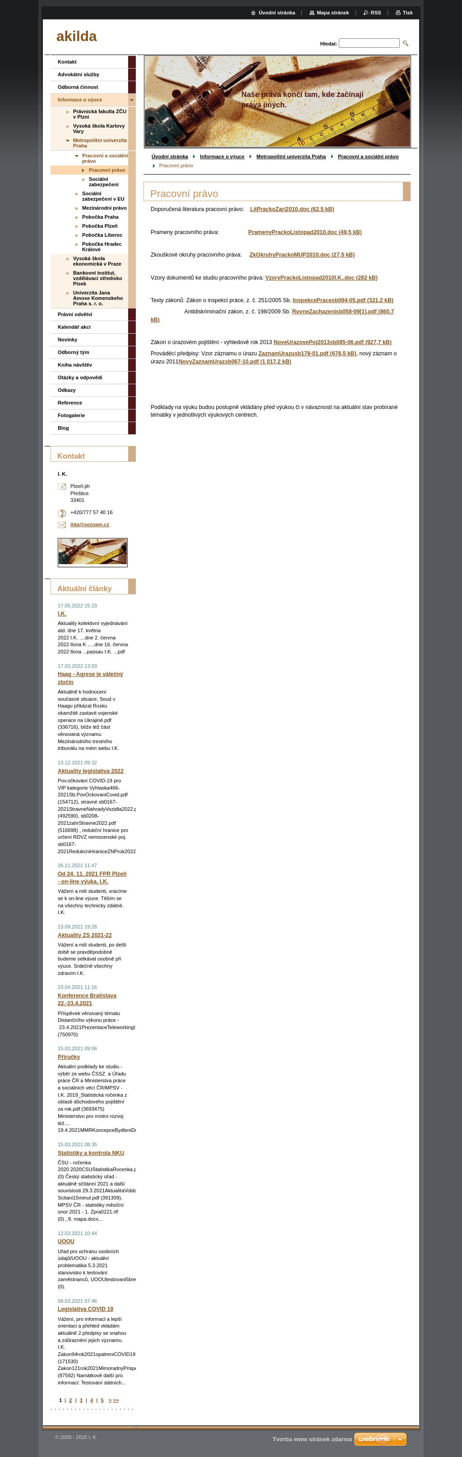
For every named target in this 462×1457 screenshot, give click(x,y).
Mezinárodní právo (104, 208)
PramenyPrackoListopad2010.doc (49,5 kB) (305, 232)
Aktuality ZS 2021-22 (85, 935)
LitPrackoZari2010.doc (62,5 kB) (292, 209)
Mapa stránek (333, 12)
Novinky (68, 339)
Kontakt (67, 61)
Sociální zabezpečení (104, 181)
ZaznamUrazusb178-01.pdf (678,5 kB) (307, 353)
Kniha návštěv (75, 365)
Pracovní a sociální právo (368, 156)
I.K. (62, 614)
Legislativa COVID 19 (85, 1309)
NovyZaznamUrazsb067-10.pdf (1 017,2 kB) (235, 362)
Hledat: (328, 43)
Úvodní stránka (170, 156)
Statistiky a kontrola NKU (91, 1153)
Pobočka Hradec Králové (102, 246)
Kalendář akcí (74, 327)
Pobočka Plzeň (100, 226)
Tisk (408, 12)
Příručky (69, 1057)
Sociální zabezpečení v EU (103, 196)
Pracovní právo (107, 170)
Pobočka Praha (100, 217)
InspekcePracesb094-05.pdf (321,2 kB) (343, 300)
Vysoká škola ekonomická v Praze (97, 261)
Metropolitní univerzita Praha (291, 156)
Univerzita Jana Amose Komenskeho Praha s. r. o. (98, 298)
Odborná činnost (78, 87)
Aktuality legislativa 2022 (91, 771)
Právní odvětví (75, 314)
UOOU (66, 1241)
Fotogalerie (71, 415)
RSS (376, 12)
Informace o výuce (222, 156)
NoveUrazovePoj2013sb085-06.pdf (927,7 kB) (332, 342)
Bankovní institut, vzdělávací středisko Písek (97, 278)
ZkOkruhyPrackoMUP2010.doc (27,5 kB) (302, 255)
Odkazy (67, 390)
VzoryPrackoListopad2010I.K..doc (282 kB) (321, 278)
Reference (70, 402)
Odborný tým (73, 352)
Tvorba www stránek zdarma (312, 1439)
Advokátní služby (78, 74)
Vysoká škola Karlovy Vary (99, 128)
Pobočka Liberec (102, 235)
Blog (63, 428)
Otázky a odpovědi (80, 377)
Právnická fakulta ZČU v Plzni (99, 114)
